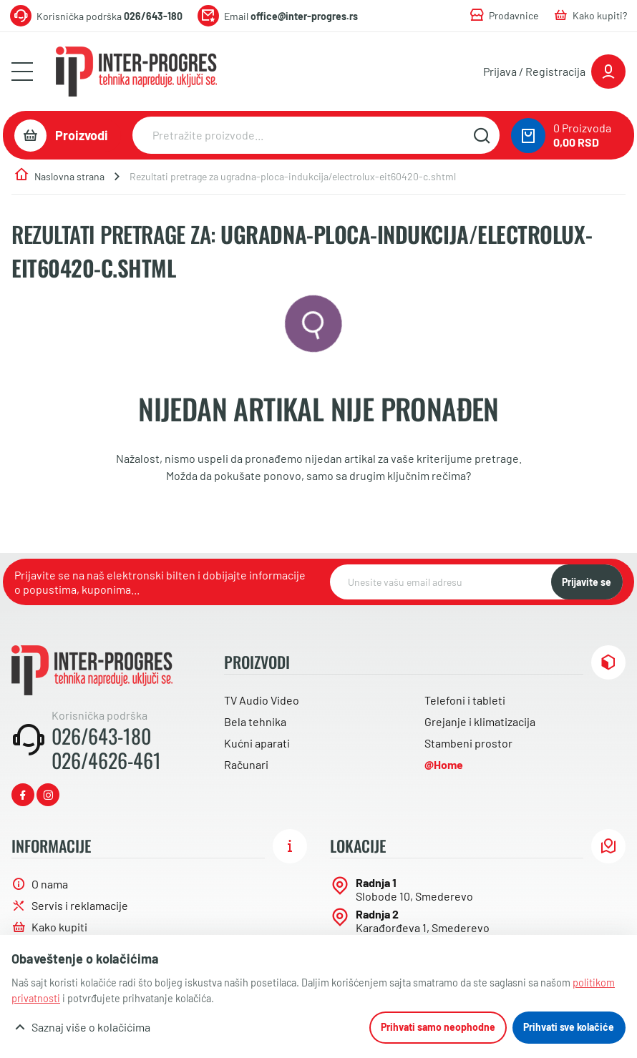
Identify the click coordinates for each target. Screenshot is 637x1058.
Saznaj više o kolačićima (90, 1027)
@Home (443, 764)
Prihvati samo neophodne (438, 1027)
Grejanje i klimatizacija (479, 721)
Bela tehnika (255, 721)
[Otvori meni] (22, 71)
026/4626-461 (106, 760)
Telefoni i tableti (464, 700)
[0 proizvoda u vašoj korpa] (528, 135)
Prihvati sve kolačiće (568, 1027)
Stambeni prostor (468, 743)
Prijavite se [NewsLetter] (586, 582)
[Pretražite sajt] (481, 135)
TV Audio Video (261, 700)
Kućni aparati (257, 743)
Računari (246, 764)
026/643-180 (101, 736)
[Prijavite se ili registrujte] (554, 71)
